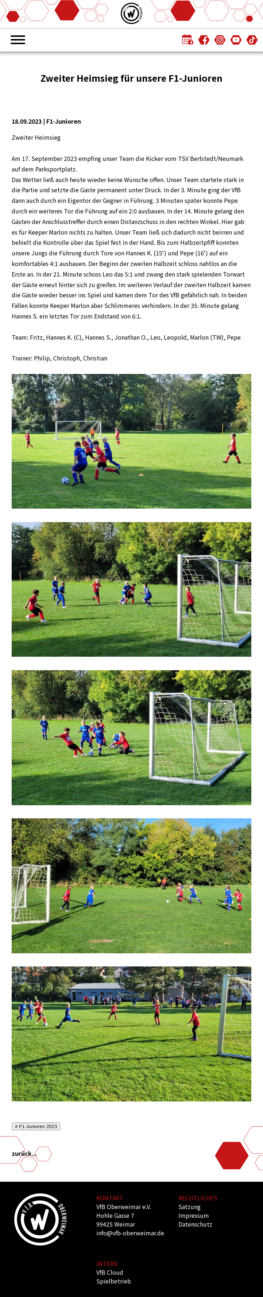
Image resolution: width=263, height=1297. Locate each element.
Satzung (189, 1206)
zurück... (24, 1153)
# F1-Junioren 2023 (36, 1126)
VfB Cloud (109, 1272)
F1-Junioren (63, 121)
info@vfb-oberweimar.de (130, 1232)
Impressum (193, 1215)
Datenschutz (195, 1224)
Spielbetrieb (113, 1281)
